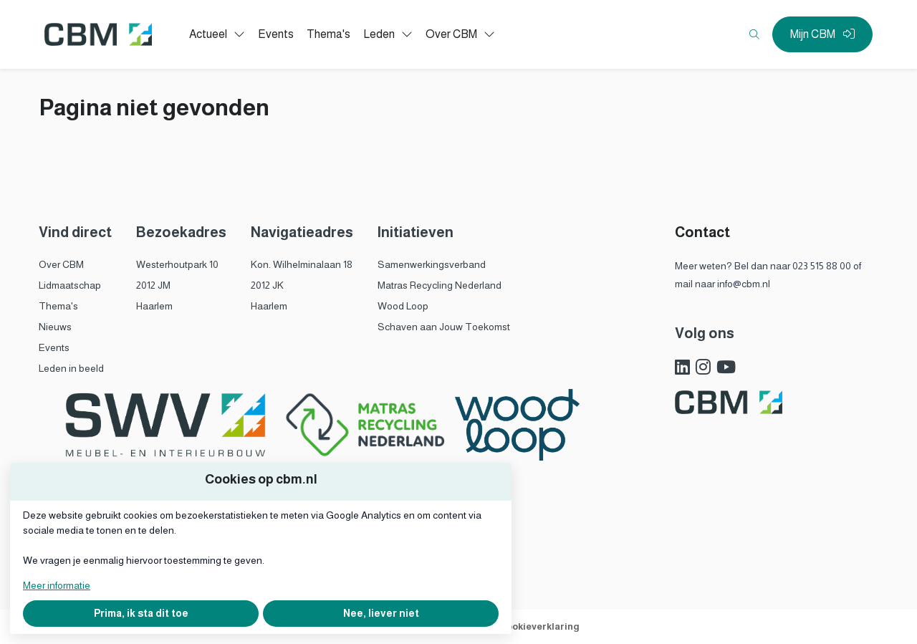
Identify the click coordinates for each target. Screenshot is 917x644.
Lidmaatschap (70, 285)
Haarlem (154, 306)
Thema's (58, 306)
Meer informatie (56, 585)
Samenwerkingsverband (432, 264)
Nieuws (55, 326)
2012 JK (267, 285)
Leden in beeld (71, 368)
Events (54, 347)
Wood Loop (403, 306)
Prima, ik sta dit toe (141, 613)
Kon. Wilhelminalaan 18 (301, 264)
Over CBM (61, 264)
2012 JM (153, 285)
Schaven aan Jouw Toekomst (444, 326)
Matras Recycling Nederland (439, 285)
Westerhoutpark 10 (177, 264)
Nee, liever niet (381, 613)
